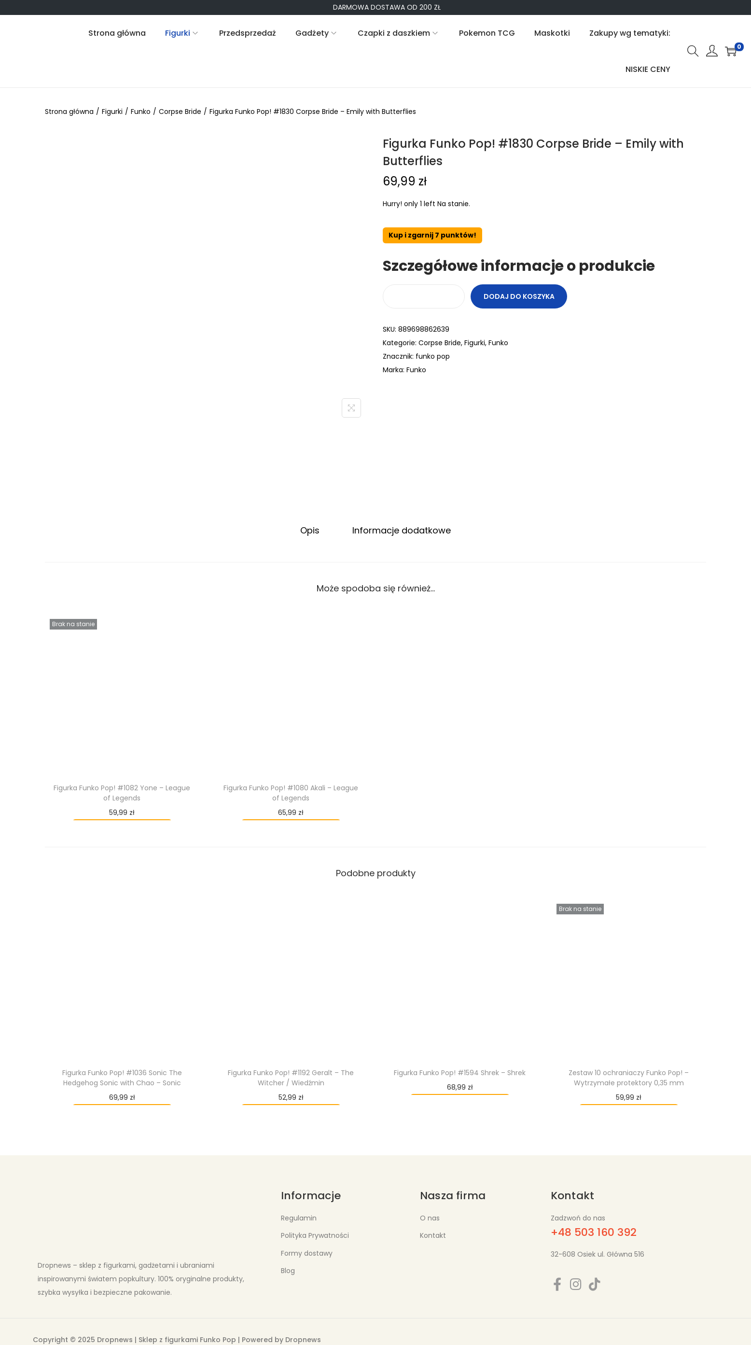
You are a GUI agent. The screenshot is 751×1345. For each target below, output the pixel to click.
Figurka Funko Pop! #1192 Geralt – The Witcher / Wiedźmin (291, 1077)
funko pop (433, 356)
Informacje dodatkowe (400, 530)
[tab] (310, 530)
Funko (141, 111)
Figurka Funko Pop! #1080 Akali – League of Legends (290, 792)
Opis (310, 530)
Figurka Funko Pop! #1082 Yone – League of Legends (122, 792)
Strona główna (69, 111)
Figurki (112, 111)
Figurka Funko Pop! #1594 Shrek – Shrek (460, 1072)
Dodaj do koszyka (519, 296)
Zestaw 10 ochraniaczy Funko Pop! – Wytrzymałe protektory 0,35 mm (629, 1077)
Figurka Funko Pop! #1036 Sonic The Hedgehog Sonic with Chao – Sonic (122, 1077)
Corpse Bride (180, 111)
